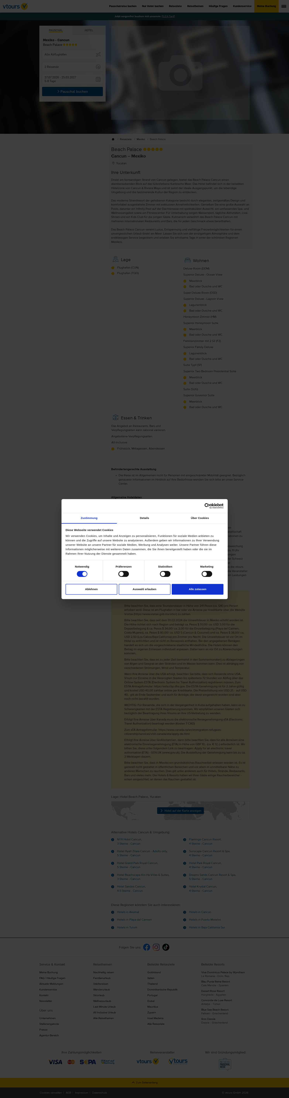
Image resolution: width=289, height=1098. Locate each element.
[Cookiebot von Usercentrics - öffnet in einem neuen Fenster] (207, 506)
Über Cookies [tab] (200, 518)
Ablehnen (91, 589)
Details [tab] (144, 518)
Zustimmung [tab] (89, 518)
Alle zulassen (197, 589)
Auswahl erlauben (144, 589)
